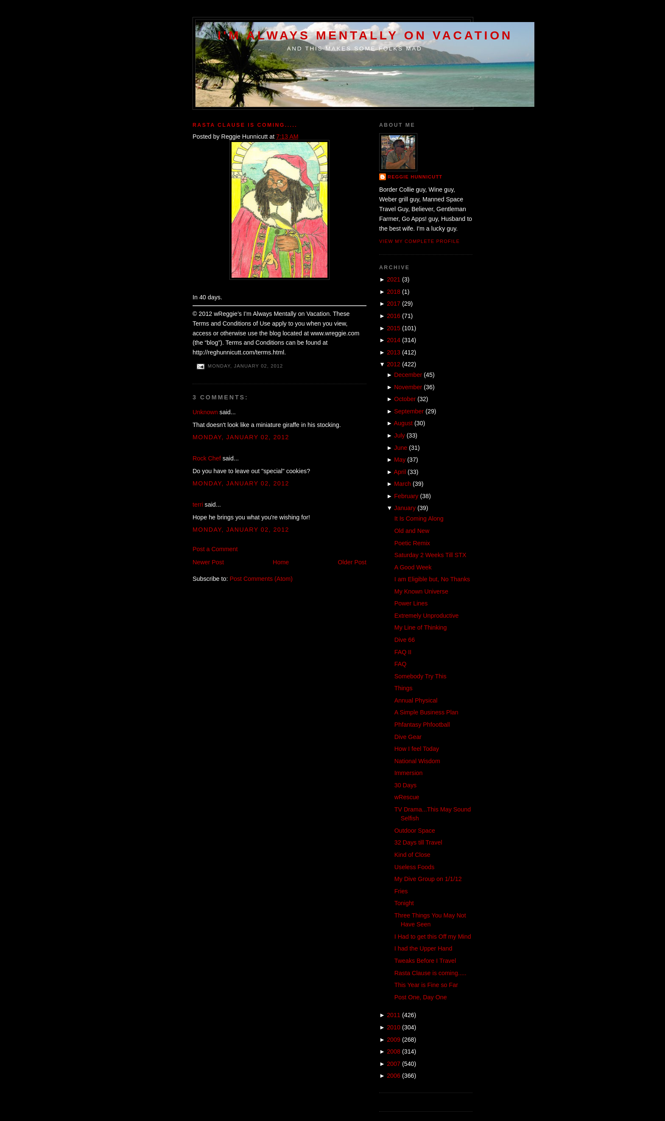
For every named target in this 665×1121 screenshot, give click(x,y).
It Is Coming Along (419, 518)
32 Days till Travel (418, 842)
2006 (393, 1075)
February (406, 496)
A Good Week (413, 567)
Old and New (412, 530)
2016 (393, 315)
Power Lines (411, 603)
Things (403, 688)
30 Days (405, 785)
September (409, 411)
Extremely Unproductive (426, 615)
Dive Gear (408, 736)
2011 (393, 1015)
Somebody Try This (420, 676)
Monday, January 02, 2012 (241, 437)
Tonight (404, 903)
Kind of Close (412, 854)
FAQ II (403, 652)
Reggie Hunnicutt (415, 176)
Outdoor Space (414, 830)
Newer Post (208, 562)
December (408, 374)
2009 (393, 1039)
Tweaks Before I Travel (425, 960)
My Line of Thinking (420, 627)
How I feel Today (416, 748)
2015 (393, 328)
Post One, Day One (420, 997)
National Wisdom (417, 761)
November (408, 387)
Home (281, 562)
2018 (393, 291)
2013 (393, 352)
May (399, 459)
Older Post (352, 562)
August (403, 423)
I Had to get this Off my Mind (432, 936)
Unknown (205, 412)
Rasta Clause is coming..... (245, 125)
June (400, 447)
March (402, 483)
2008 (393, 1051)
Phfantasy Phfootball (422, 724)
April (400, 471)
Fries (401, 891)
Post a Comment (215, 549)
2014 (393, 340)
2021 (393, 279)
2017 (393, 303)
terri (198, 504)
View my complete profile (419, 241)
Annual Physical (416, 700)
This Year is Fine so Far (426, 985)
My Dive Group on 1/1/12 (428, 879)
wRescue (406, 797)
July (399, 435)
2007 (393, 1063)
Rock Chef (207, 458)
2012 (393, 364)
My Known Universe (421, 591)
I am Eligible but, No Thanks (432, 579)
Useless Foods (414, 867)
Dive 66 (404, 639)
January (405, 508)
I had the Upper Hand (423, 948)
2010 (393, 1027)
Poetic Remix (412, 543)
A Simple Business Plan (426, 712)
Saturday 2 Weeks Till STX (430, 555)
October (405, 399)
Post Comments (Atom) (261, 578)
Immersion (408, 773)
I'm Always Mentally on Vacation (365, 35)
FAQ (400, 664)
